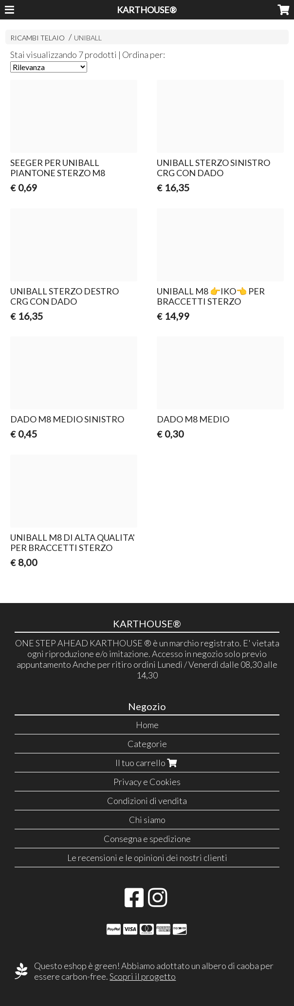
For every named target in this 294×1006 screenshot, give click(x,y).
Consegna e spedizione (147, 838)
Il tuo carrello (147, 762)
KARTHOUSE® (147, 9)
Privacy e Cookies (147, 781)
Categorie (147, 743)
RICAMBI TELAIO (37, 38)
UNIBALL (88, 38)
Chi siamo (147, 819)
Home (147, 724)
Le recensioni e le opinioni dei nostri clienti (147, 857)
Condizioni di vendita (147, 800)
